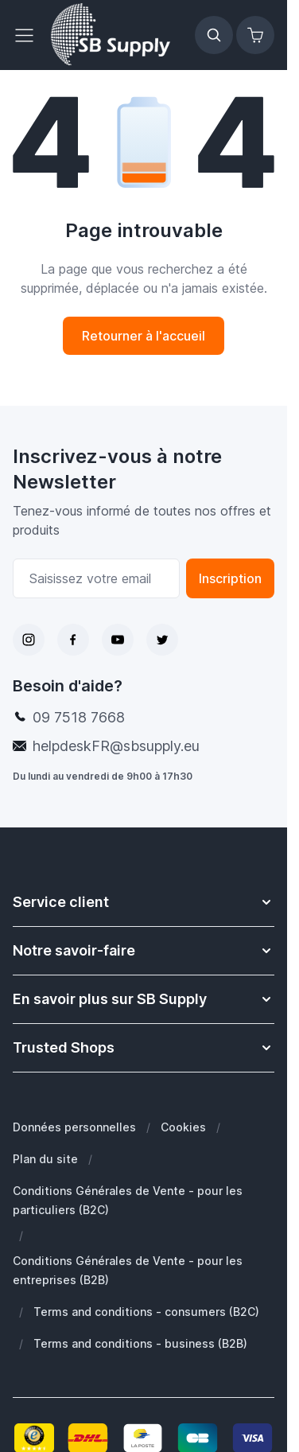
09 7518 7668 (79, 717)
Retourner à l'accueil (143, 336)
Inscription (230, 578)
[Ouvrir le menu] (29, 35)
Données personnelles (74, 1127)
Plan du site (45, 1159)
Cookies (183, 1127)
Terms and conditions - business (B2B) (140, 1343)
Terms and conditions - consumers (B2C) (146, 1311)
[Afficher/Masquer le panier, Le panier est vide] (255, 35)
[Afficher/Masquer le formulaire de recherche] (214, 35)
